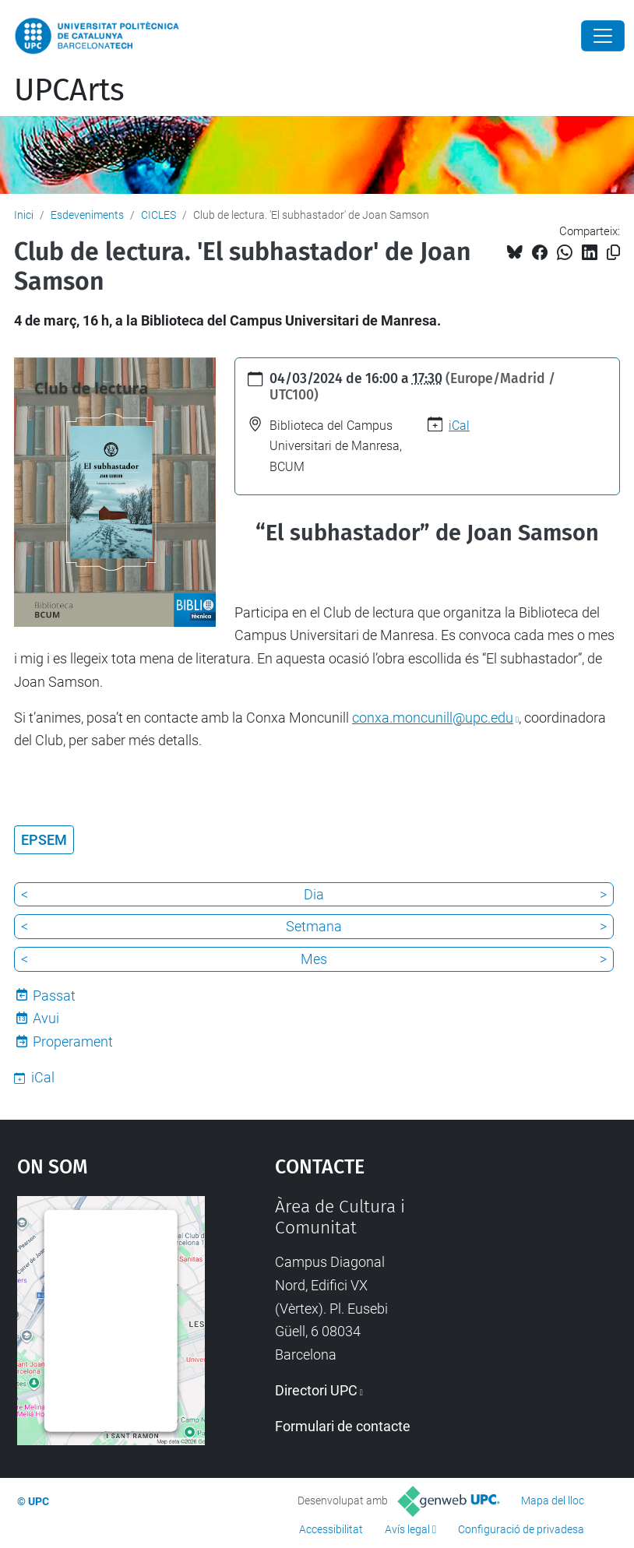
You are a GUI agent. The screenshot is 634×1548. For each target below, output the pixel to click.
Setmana (314, 926)
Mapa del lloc (552, 1500)
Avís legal (407, 1529)
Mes (314, 959)
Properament (73, 1041)
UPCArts (69, 90)
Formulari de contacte (342, 1426)
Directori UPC (316, 1390)
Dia (314, 894)
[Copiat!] (613, 253)
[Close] (603, 35)
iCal (459, 425)
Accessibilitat (331, 1529)
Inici (23, 215)
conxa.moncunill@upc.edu (432, 717)
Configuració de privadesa (521, 1529)
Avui (46, 1018)
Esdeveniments (87, 215)
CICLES (158, 215)
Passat (54, 995)
